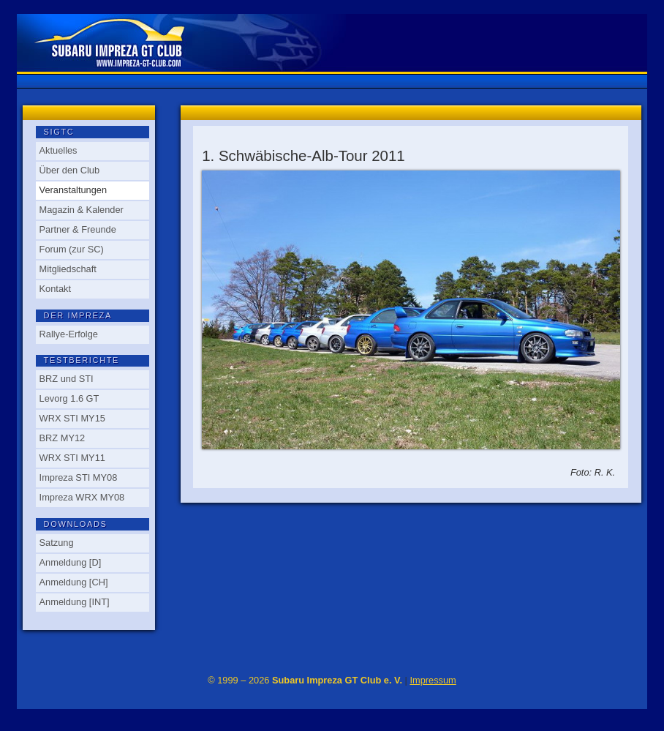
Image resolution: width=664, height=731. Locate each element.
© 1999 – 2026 (305, 680)
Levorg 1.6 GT (69, 398)
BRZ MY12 (62, 437)
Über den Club (69, 170)
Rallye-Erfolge (68, 334)
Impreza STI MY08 (78, 477)
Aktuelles (58, 150)
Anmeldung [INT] (74, 601)
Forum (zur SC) (71, 249)
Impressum (433, 680)
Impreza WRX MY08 (82, 497)
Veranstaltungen (73, 189)
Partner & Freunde (77, 229)
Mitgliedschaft (68, 268)
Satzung (56, 542)
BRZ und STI (66, 378)
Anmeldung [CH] (73, 582)
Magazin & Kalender (81, 209)
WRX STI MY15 (72, 418)
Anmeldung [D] (70, 562)
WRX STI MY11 (72, 457)
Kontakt (55, 288)
